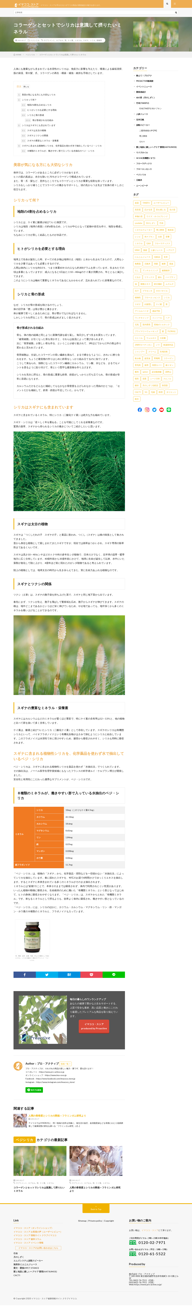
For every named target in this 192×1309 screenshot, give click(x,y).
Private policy (95, 1224)
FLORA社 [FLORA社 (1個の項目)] (172, 335)
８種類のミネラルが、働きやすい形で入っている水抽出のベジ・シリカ (57, 153)
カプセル (59, 43)
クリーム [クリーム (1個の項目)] (152, 355)
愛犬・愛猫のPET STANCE (25, 1269)
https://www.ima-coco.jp (56, 1078)
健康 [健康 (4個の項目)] (164, 268)
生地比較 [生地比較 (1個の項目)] (164, 355)
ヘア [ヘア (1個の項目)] (168, 322)
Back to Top (96, 1213)
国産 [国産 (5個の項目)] (145, 254)
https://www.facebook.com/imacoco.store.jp (55, 1081)
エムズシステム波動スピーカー (27, 1262)
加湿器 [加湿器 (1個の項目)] (165, 389)
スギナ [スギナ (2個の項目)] (138, 308)
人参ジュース (142, 116)
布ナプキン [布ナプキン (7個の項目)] (149, 240)
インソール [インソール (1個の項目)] (157, 322)
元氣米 (139, 184)
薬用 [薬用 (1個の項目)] (146, 369)
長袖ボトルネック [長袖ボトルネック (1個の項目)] (162, 328)
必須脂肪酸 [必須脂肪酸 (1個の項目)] (157, 376)
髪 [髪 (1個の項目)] (163, 335)
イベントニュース (144, 89)
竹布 (15, 1255)
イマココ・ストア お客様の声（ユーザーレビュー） (36, 1235)
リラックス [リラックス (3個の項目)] (149, 281)
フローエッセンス (144, 173)
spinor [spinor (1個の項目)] (145, 376)
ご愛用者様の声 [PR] (148, 132)
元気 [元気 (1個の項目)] (137, 328)
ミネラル (78, 43)
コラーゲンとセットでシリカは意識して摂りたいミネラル (40, 1192)
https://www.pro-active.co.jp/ (148, 1288)
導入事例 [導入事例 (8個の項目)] (160, 234)
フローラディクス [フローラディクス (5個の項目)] (162, 247)
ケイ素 (70, 43)
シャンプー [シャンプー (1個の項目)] (140, 355)
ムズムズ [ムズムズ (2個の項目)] (169, 288)
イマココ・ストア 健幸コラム (26, 1242)
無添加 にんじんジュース (24, 1266)
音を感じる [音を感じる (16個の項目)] (161, 213)
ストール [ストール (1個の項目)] (139, 342)
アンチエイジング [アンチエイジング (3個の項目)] (150, 274)
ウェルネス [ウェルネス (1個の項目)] (151, 342)
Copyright (108, 1224)
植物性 (99, 43)
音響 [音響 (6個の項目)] (168, 240)
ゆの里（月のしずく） (146, 100)
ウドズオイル (142, 157)
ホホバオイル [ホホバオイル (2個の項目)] (162, 295)
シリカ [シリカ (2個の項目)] (167, 301)
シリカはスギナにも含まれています (36, 128)
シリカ (92, 43)
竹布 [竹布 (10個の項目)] (161, 227)
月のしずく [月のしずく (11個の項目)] (151, 227)
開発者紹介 (141, 94)
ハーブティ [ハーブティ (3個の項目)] (170, 281)
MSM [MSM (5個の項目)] (137, 254)
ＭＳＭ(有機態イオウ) (146, 162)
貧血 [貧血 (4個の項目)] (171, 268)
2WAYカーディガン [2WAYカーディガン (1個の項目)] (143, 349)
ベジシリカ (34, 43)
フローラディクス (144, 168)
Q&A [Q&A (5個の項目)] (148, 247)
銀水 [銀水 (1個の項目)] (137, 403)
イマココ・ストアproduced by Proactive (94, 1028)
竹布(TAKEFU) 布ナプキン (151, 110)
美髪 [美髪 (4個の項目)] (156, 268)
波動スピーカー (143, 127)
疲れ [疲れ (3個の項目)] (160, 281)
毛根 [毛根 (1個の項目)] (153, 396)
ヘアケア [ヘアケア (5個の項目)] (170, 254)
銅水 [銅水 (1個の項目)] (137, 389)
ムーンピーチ (142, 189)
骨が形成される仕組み (39, 123)
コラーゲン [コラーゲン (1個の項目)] (168, 362)
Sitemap (83, 1224)
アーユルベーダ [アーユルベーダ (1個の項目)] (141, 315)
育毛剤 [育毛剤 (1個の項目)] (138, 369)
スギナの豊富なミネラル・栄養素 (40, 143)
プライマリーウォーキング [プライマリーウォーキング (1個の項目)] (146, 335)
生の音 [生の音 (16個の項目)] (172, 213)
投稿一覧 (65, 1066)
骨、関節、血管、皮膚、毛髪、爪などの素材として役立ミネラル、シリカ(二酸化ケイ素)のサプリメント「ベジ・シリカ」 (32, 943)
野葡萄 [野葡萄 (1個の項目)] (157, 362)
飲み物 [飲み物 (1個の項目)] (138, 362)
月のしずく (18, 1259)
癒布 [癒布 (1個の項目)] (137, 376)
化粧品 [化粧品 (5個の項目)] (157, 261)
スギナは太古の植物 (33, 133)
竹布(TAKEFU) (143, 105)
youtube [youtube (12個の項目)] (138, 227)
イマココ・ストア (150, 1234)
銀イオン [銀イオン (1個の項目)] (169, 369)
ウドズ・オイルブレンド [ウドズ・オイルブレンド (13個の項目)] (157, 220)
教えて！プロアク (144, 78)
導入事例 (143, 137)
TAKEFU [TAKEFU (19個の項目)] (146, 207)
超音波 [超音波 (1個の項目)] (147, 362)
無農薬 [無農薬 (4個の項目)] (138, 268)
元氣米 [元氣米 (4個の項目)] (147, 268)
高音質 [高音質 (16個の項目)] (138, 213)
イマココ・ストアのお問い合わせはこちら (38, 1250)
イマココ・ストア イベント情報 (27, 1245)
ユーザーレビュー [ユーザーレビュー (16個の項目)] (161, 207)
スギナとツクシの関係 (34, 138)
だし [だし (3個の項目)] (137, 274)
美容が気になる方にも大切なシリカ (36, 97)
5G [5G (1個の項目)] (146, 396)
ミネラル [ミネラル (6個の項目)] (139, 247)
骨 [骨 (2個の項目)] (167, 308)
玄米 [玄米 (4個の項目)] (166, 261)
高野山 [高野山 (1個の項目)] (168, 376)
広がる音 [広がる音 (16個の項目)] (148, 213)
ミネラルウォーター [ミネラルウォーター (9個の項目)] (143, 234)
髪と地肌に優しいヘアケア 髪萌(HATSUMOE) (34, 1272)
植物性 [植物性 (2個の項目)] (138, 301)
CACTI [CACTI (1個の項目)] (138, 396)
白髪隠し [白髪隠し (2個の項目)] (148, 308)
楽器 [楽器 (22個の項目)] (137, 207)
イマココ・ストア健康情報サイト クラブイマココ (54, 1302)
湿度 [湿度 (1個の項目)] (144, 382)
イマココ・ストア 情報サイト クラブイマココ (33, 1238)
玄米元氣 (140, 121)
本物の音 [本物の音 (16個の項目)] (139, 220)
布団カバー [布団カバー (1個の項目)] (157, 369)
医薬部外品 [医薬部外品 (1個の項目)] (168, 349)
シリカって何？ (27, 102)
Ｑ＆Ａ (142, 143)
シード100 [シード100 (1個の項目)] (155, 382)
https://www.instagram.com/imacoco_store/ (55, 1085)
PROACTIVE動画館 (145, 83)
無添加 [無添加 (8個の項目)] (171, 234)
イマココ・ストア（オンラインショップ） (32, 1232)
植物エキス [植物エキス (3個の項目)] (145, 288)
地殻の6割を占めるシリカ (36, 108)
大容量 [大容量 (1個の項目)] (163, 342)
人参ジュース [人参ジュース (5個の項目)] (157, 254)
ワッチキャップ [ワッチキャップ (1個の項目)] (141, 322)
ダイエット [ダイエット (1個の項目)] (171, 396)
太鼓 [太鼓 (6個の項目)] (160, 240)
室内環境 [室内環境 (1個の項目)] (146, 328)
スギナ (85, 43)
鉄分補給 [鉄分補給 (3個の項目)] (158, 288)
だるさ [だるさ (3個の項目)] (138, 281)
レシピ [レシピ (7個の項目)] (138, 240)
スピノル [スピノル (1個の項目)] (167, 382)
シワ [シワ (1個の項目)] (158, 349)
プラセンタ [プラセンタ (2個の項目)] (147, 295)
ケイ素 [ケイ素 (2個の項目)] (159, 308)
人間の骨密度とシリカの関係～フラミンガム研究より (57, 1118)
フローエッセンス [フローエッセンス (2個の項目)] (152, 301)
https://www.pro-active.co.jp (51, 1074)
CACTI (17, 1276)
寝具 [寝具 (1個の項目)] (137, 382)
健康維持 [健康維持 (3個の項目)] (166, 274)
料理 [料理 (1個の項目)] (161, 396)
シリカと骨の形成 (32, 118)
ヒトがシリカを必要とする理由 (39, 113)
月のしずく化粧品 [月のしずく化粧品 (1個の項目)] (150, 389)
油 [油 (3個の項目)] (136, 288)
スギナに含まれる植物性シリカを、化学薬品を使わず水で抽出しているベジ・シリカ (59, 148)
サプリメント (49, 43)
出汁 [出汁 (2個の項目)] (137, 295)
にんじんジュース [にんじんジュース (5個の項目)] (142, 261)
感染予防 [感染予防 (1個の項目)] (156, 315)
